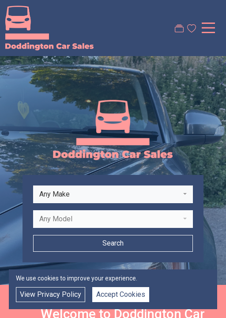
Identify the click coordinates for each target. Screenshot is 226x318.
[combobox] (113, 194)
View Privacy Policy (50, 294)
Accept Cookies (120, 294)
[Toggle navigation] (208, 28)
